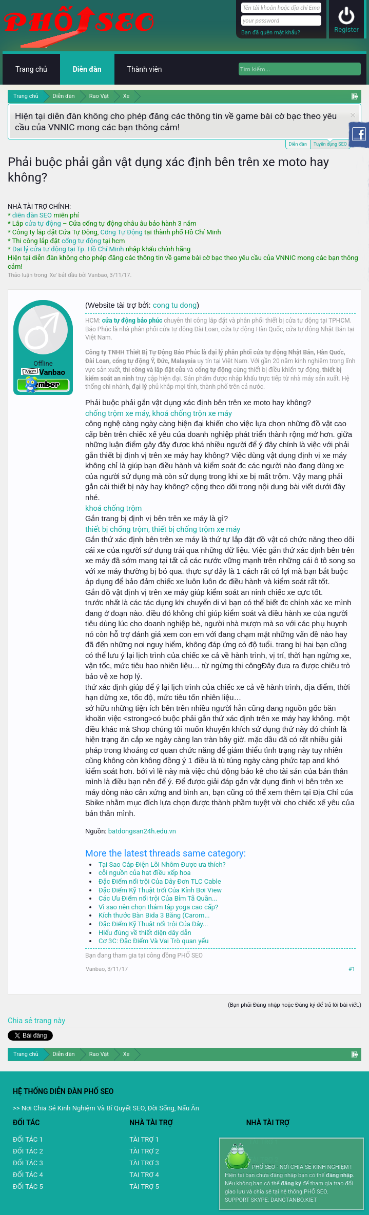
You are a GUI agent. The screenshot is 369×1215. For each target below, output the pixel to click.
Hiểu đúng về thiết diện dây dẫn (145, 933)
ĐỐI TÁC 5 (28, 1186)
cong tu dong (175, 305)
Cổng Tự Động (121, 232)
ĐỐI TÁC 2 (28, 1151)
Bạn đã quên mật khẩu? (270, 32)
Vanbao (97, 275)
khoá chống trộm (113, 508)
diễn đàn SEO (32, 215)
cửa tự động (43, 223)
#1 (351, 969)
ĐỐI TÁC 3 (28, 1163)
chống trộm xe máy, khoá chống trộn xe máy (158, 413)
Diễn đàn (298, 144)
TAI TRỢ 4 (144, 1175)
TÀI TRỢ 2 (144, 1151)
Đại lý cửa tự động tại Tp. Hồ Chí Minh (68, 249)
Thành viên (144, 69)
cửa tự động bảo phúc (132, 320)
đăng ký (291, 1183)
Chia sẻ (21, 1020)
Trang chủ (31, 69)
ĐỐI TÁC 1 (28, 1139)
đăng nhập (339, 1175)
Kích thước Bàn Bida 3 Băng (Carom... (154, 915)
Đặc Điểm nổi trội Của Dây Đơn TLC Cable (160, 881)
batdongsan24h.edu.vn (142, 831)
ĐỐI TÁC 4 (28, 1175)
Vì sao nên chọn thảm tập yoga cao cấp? (158, 907)
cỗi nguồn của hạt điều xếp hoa (145, 873)
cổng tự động (81, 241)
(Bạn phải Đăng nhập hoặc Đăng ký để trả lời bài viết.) (294, 1005)
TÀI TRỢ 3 (144, 1163)
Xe (53, 275)
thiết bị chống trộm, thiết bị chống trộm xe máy (162, 529)
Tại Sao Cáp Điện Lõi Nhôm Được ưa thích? (162, 864)
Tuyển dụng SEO (330, 143)
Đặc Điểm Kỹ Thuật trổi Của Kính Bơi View (160, 890)
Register (346, 29)
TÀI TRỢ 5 (144, 1186)
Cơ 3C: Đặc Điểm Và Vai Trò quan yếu (153, 941)
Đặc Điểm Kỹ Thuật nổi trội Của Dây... (153, 924)
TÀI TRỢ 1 (144, 1139)
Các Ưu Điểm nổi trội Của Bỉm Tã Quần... (158, 898)
